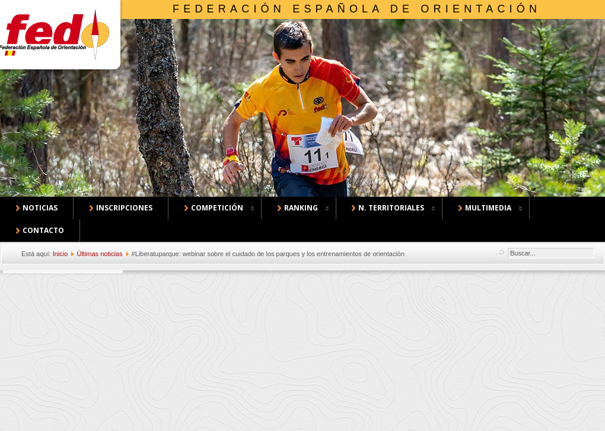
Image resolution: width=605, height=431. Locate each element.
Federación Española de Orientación (357, 9)
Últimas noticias (99, 253)
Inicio (60, 253)
